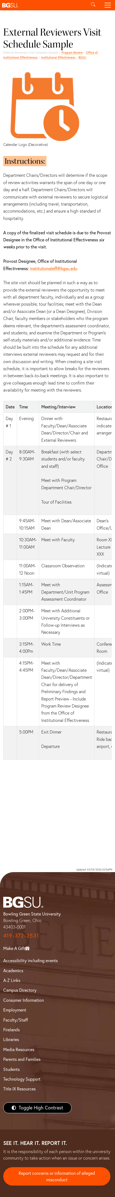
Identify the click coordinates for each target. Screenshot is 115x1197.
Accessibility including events (30, 960)
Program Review (72, 53)
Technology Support (21, 1079)
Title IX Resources (19, 1089)
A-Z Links (11, 980)
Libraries (11, 1039)
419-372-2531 (21, 935)
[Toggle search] (93, 5)
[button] (43, 5)
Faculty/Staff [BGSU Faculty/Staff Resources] (15, 1020)
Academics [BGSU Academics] (13, 970)
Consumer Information (23, 1000)
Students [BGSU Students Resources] (11, 1069)
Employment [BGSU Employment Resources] (14, 1010)
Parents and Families (21, 1059)
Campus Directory (19, 990)
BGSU (82, 57)
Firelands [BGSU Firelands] (11, 1029)
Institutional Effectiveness (58, 57)
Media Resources (18, 1049)
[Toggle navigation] (107, 5)
